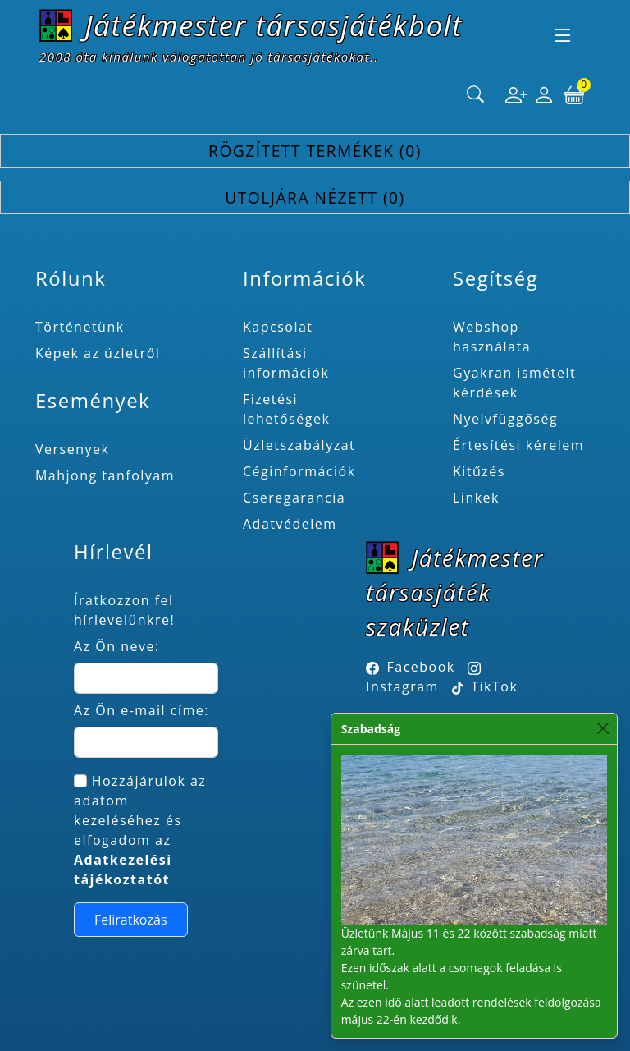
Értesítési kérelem (518, 445)
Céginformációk (299, 471)
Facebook (421, 667)
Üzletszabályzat (299, 445)
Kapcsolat (278, 327)
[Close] (603, 728)
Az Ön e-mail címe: (141, 710)
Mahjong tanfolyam (105, 475)
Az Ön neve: (117, 646)
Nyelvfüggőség (505, 419)
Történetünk (80, 327)
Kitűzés (479, 471)
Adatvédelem (290, 524)
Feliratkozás (130, 920)
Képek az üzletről (97, 353)
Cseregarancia (294, 498)
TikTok (485, 686)
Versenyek (72, 449)
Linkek (476, 498)
